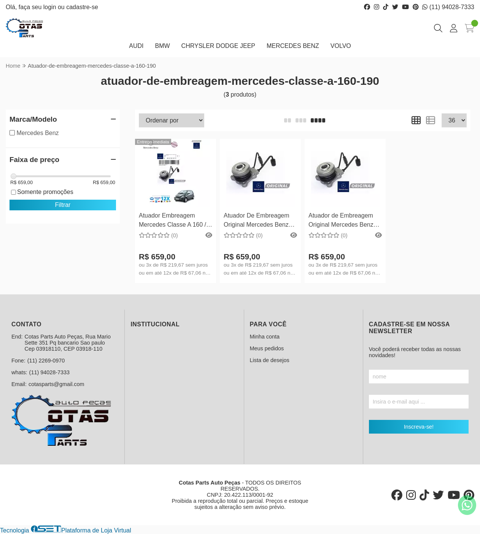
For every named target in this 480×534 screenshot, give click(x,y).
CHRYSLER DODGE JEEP (218, 46)
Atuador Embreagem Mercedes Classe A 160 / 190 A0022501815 (172, 221)
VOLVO (341, 46)
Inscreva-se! (419, 427)
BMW (162, 46)
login (50, 7)
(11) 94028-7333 (448, 7)
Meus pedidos (267, 348)
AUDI (136, 46)
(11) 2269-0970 (46, 361)
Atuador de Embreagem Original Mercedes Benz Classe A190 (341, 221)
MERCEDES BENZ (293, 46)
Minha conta (265, 337)
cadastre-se (82, 7)
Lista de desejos (269, 360)
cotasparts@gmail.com (56, 384)
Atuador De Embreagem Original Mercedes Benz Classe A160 (256, 221)
